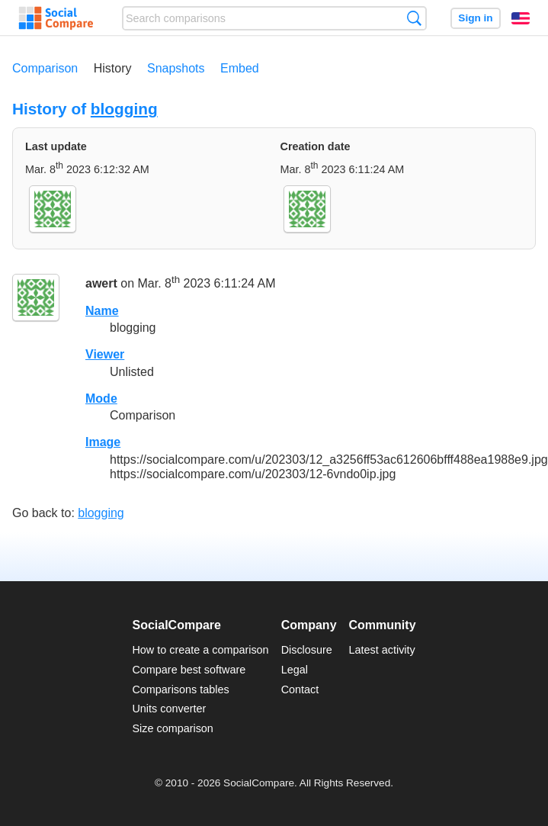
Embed (239, 68)
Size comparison (172, 728)
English (520, 18)
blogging (124, 108)
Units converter (169, 708)
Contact (300, 689)
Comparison (45, 68)
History (113, 68)
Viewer (104, 354)
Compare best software (188, 670)
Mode (101, 398)
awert (101, 284)
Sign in (475, 18)
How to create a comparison (200, 650)
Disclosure (306, 650)
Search (414, 18)
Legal (294, 670)
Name (102, 310)
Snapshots (176, 68)
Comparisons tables (180, 689)
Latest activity (382, 650)
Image (102, 441)
